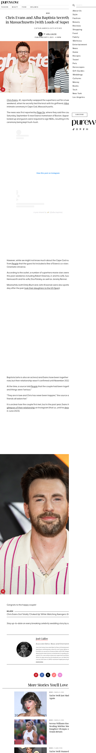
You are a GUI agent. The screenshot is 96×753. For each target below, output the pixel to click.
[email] (60, 675)
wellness (34, 7)
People (15, 264)
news (48, 13)
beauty (15, 7)
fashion (4, 7)
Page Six (41, 112)
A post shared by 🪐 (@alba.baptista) (48, 212)
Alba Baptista (71, 103)
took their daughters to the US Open (41, 288)
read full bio (39, 662)
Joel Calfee (51, 34)
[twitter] (48, 675)
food (24, 7)
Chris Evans (12, 100)
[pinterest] (3, 89)
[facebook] (42, 675)
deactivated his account (76, 408)
